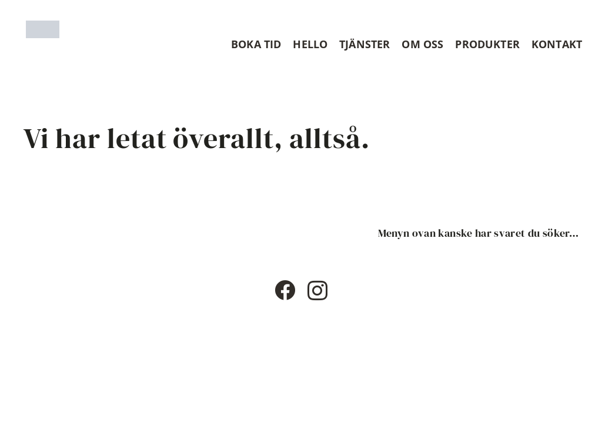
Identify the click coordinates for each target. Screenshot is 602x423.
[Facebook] (285, 290)
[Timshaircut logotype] (42, 29)
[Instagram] (317, 291)
